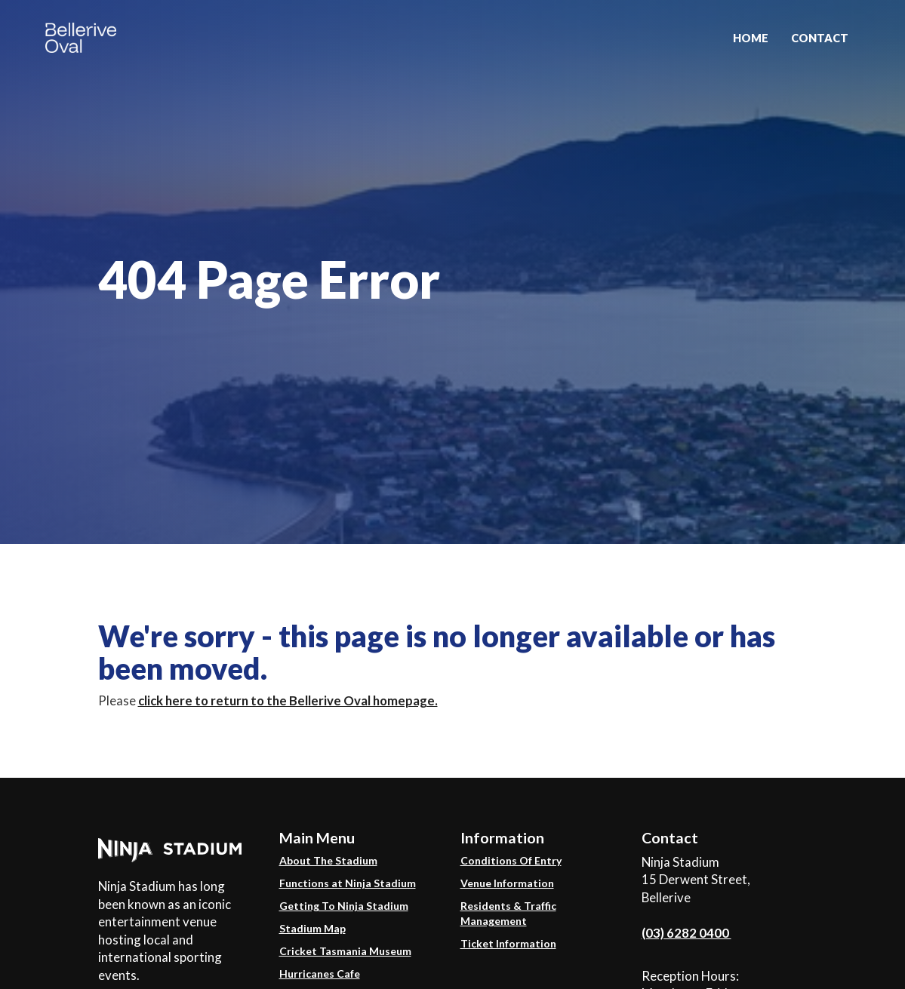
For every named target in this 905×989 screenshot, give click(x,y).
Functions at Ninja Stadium (347, 883)
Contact (819, 38)
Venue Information (507, 883)
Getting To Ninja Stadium (343, 905)
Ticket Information (508, 943)
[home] (80, 34)
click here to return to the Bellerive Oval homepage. (288, 700)
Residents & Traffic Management (508, 913)
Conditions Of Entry (511, 860)
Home (750, 38)
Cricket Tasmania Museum (345, 950)
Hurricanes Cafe (319, 973)
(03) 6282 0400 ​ (686, 933)
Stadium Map (312, 928)
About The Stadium (328, 860)
